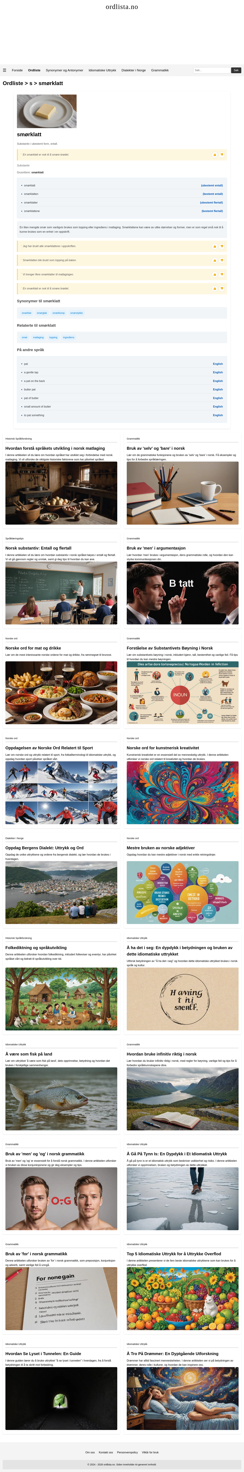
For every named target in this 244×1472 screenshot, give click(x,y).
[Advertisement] (122, 39)
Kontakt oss (106, 1452)
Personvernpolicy (127, 1452)
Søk (236, 70)
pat (26, 363)
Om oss (90, 1452)
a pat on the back (34, 381)
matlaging (38, 337)
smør (24, 337)
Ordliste (13, 83)
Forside (17, 70)
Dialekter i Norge (133, 70)
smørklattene (32, 211)
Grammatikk (160, 70)
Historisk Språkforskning (18, 438)
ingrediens (68, 337)
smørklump (59, 313)
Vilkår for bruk (150, 1452)
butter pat (30, 389)
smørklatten (31, 193)
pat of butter (31, 398)
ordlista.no (122, 7)
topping (53, 337)
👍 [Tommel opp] (214, 154)
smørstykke (76, 313)
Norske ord (11, 638)
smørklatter (31, 202)
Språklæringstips (14, 538)
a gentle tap (31, 372)
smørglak (42, 313)
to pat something (34, 415)
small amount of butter (37, 406)
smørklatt (51, 83)
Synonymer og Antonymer (64, 70)
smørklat (26, 313)
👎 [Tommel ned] (221, 154)
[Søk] (211, 70)
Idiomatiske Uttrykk (102, 70)
